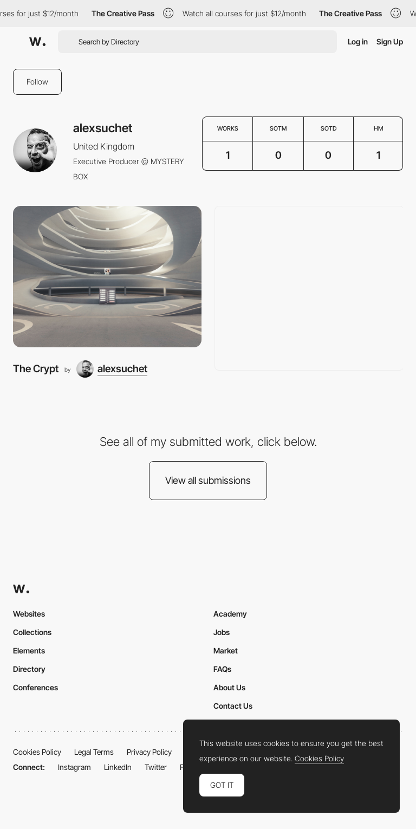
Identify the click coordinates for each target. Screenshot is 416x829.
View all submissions (208, 480)
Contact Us (232, 705)
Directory (29, 668)
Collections (32, 632)
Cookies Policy (37, 751)
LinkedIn (118, 767)
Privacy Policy (149, 751)
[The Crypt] (107, 276)
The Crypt (35, 368)
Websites (29, 613)
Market (225, 650)
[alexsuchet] (111, 369)
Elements (29, 650)
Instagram (74, 767)
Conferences (35, 687)
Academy (230, 613)
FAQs (222, 668)
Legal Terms (94, 751)
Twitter (156, 767)
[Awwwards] (37, 41)
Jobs (221, 632)
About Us (229, 687)
